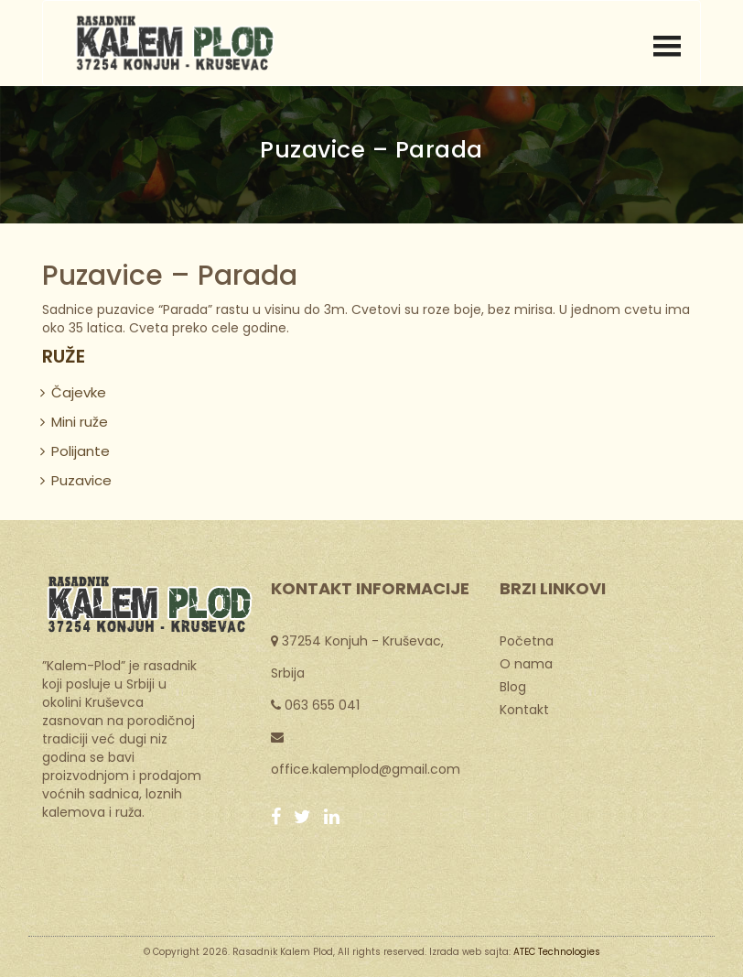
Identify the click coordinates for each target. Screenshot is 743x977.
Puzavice (81, 480)
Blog (513, 686)
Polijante (80, 451)
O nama (526, 663)
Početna (527, 640)
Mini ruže (79, 421)
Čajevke (78, 392)
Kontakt (524, 708)
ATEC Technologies (556, 952)
